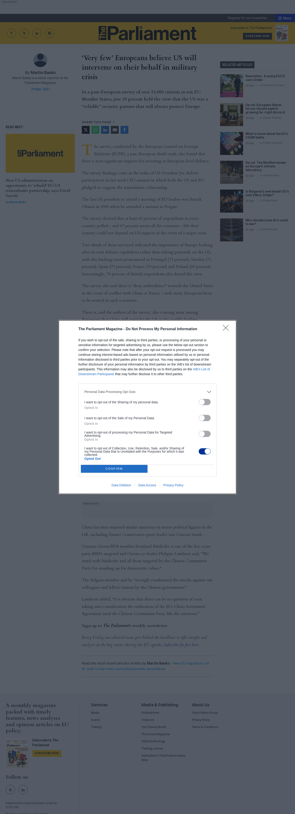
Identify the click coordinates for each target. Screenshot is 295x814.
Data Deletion (121, 485)
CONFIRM (114, 468)
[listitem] (147, 391)
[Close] (227, 329)
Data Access (147, 485)
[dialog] (147, 407)
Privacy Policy (173, 485)
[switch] (205, 402)
